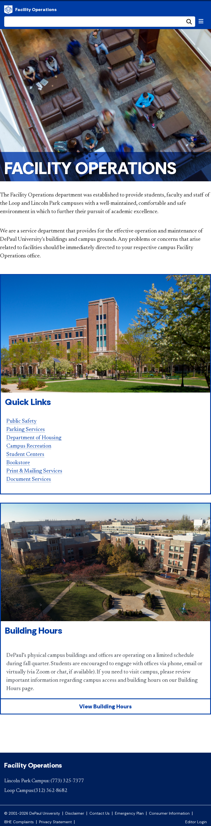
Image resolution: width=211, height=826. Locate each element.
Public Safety (21, 421)
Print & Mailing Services (34, 471)
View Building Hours (105, 706)
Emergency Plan (129, 813)
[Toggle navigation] (201, 21)
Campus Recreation (28, 446)
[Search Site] (99, 21)
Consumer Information (169, 813)
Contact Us (99, 813)
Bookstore (18, 463)
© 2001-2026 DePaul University (32, 813)
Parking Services (25, 429)
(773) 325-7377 (67, 781)
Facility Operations (8, 9)
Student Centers (25, 454)
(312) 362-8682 (50, 790)
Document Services (28, 479)
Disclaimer (74, 813)
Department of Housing (33, 438)
